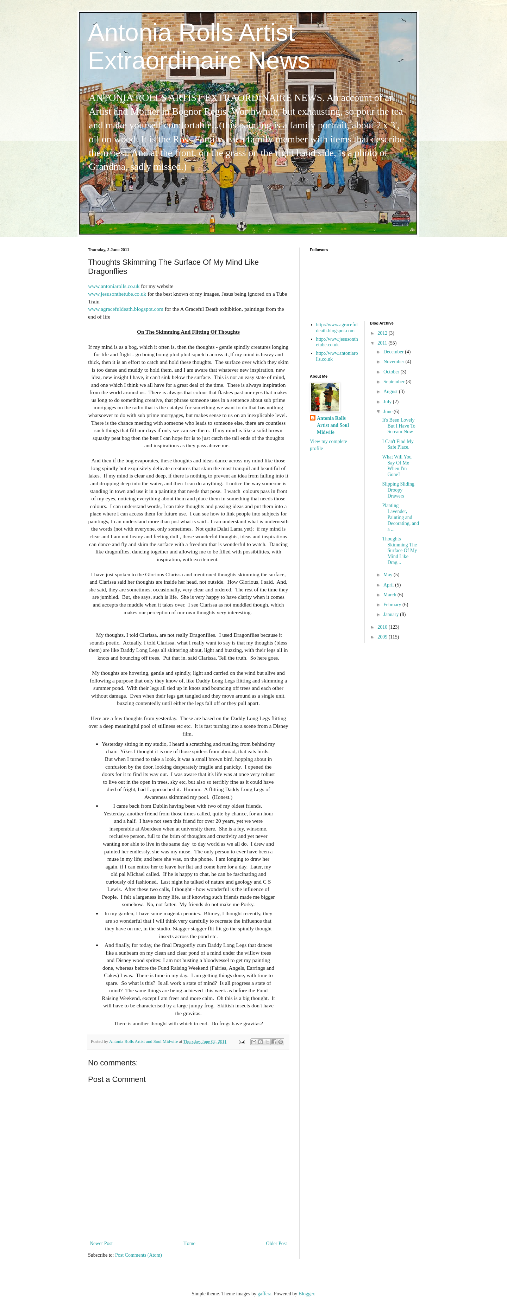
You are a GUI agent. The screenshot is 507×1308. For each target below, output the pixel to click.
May (388, 574)
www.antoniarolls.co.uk (113, 286)
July (388, 401)
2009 (383, 637)
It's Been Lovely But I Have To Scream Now (398, 426)
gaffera (264, 1293)
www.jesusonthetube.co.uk (117, 294)
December (394, 351)
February (392, 604)
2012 (383, 333)
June (388, 411)
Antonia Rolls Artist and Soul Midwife (333, 425)
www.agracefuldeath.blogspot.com (125, 309)
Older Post (276, 1243)
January (391, 614)
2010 (383, 627)
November (394, 361)
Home (189, 1243)
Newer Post (101, 1243)
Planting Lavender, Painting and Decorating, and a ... (400, 517)
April (389, 585)
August (391, 391)
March (390, 594)
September (394, 381)
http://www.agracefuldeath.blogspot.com (337, 327)
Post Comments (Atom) (138, 1255)
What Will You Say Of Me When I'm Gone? (397, 465)
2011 (382, 343)
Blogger (306, 1293)
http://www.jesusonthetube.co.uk (337, 342)
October (392, 371)
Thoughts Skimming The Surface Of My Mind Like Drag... (399, 550)
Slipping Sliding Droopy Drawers (398, 490)
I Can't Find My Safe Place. (397, 444)
